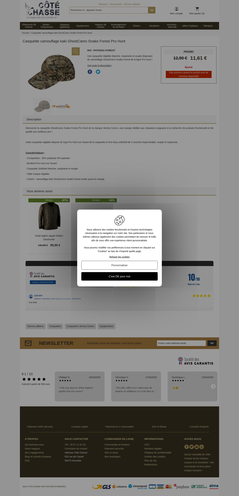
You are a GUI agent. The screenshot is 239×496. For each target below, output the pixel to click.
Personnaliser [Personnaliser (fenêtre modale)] (119, 265)
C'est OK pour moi (119, 276)
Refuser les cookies (119, 257)
